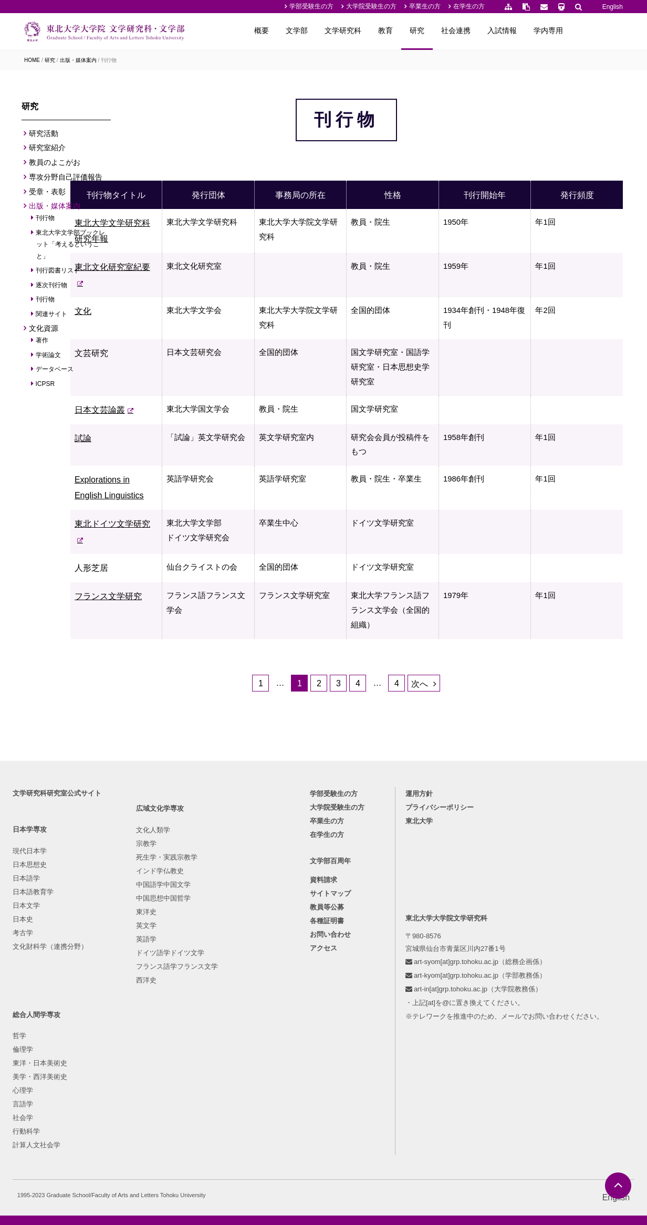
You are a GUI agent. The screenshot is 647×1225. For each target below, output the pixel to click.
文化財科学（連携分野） (53, 1064)
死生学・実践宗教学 (139, 996)
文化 (145, 341)
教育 (437, 30)
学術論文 (48, 357)
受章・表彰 (47, 194)
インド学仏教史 (132, 1010)
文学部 (348, 30)
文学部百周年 (330, 982)
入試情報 (553, 30)
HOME (32, 60)
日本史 (26, 1037)
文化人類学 (125, 969)
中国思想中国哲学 (135, 1037)
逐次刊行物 (51, 288)
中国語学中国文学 (135, 1024)
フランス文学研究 (170, 650)
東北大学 (420, 939)
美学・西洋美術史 (228, 1010)
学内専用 (599, 30)
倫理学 (211, 983)
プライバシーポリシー (441, 925)
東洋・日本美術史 (228, 996)
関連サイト (51, 317)
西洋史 (118, 1119)
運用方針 (420, 911)
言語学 (211, 1037)
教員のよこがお (54, 165)
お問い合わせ (330, 1055)
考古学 (26, 1050)
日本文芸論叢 (162, 445)
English (612, 7)
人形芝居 (153, 606)
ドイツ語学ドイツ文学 (142, 1092)
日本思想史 (33, 982)
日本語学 (29, 996)
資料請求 (323, 1000)
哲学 (208, 969)
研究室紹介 (47, 150)
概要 (313, 30)
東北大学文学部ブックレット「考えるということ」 (70, 247)
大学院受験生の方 (371, 6)
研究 (468, 30)
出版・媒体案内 (78, 60)
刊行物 (109, 60)
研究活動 (43, 136)
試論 (145, 473)
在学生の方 (469, 6)
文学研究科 (394, 30)
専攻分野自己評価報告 (65, 180)
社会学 (211, 1051)
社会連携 (507, 30)
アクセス (323, 1069)
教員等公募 (327, 1028)
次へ (451, 759)
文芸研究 (153, 385)
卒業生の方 (425, 6)
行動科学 (214, 1065)
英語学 (118, 1078)
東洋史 (118, 1051)
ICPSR (45, 386)
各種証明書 (327, 1041)
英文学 (118, 1065)
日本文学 (29, 1023)
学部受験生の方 (311, 6)
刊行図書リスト (58, 273)
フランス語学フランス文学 (149, 1105)
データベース (55, 372)
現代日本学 (33, 968)
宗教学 (118, 983)
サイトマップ (330, 1014)
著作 (42, 343)
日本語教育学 (36, 1009)
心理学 (211, 1024)
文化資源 (43, 331)
